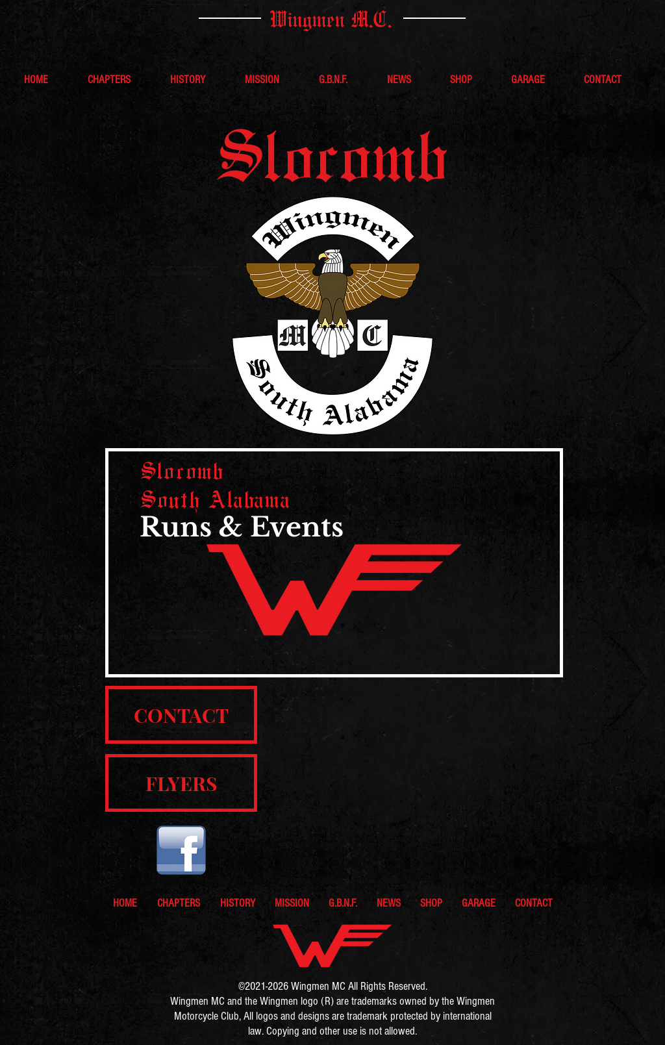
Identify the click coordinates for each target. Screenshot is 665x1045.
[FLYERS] (181, 783)
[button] (119, 80)
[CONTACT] (181, 715)
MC (337, 986)
